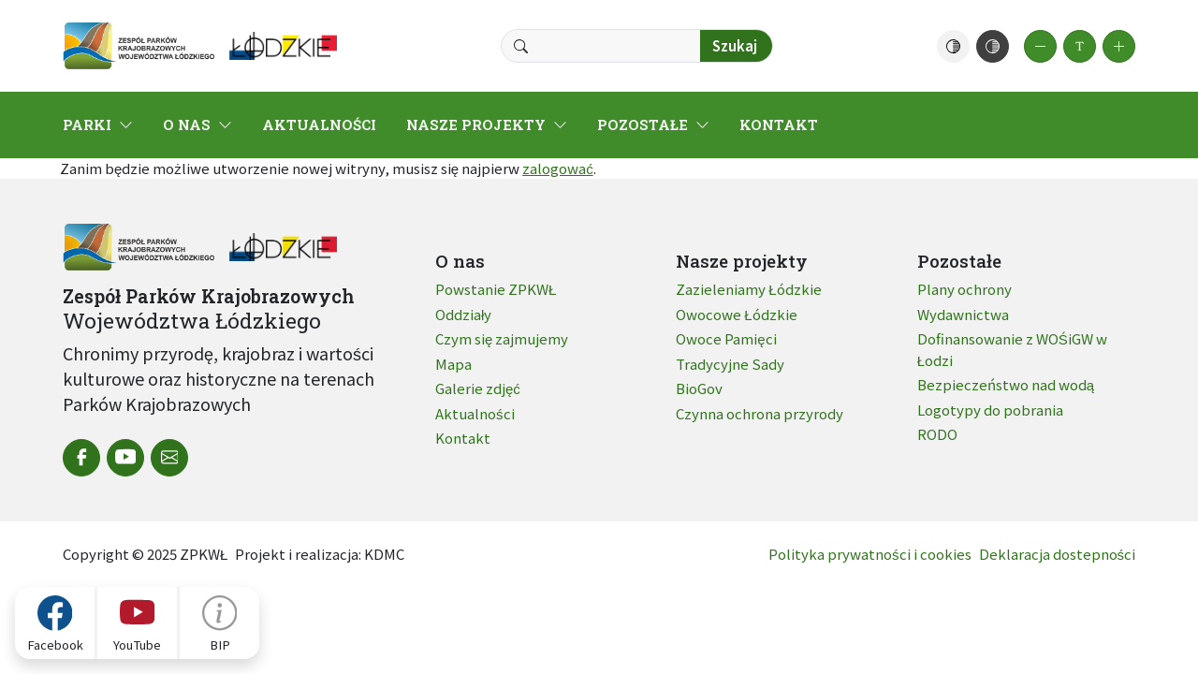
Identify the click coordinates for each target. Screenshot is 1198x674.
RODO (937, 434)
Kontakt (462, 437)
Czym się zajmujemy (501, 338)
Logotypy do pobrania (990, 409)
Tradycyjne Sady (730, 364)
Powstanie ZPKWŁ (495, 289)
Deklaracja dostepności (1057, 554)
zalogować (557, 168)
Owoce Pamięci (726, 338)
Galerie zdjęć (477, 388)
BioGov (699, 388)
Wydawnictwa (963, 314)
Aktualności (475, 413)
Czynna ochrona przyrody (759, 413)
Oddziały (463, 314)
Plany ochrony (964, 289)
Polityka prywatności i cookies (870, 554)
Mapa (453, 364)
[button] (953, 46)
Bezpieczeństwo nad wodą (1005, 384)
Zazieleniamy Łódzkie (748, 289)
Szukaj (734, 45)
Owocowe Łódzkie (736, 314)
